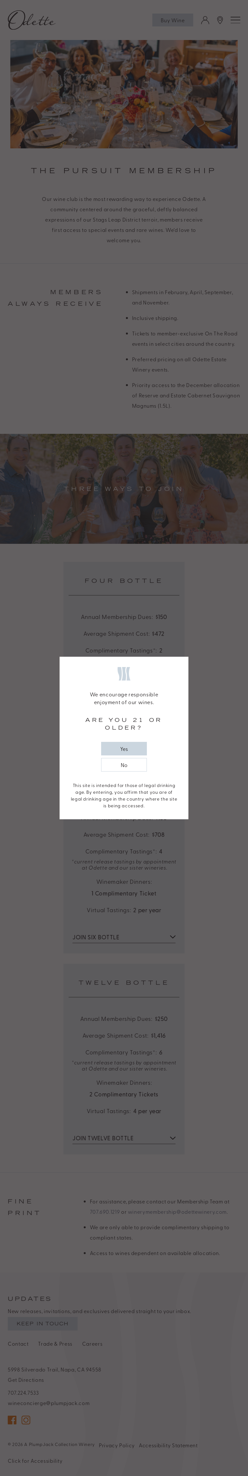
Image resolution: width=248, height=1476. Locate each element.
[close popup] (124, 748)
